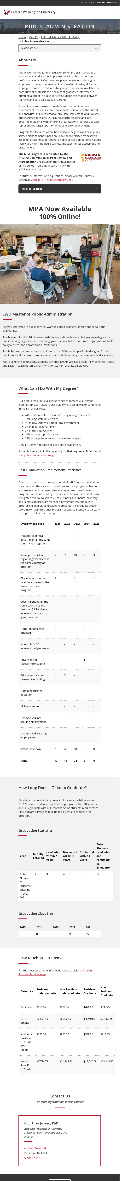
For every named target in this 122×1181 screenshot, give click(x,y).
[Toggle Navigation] (113, 12)
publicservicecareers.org (39, 455)
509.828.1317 (38, 180)
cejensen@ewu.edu (61, 180)
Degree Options (59, 188)
